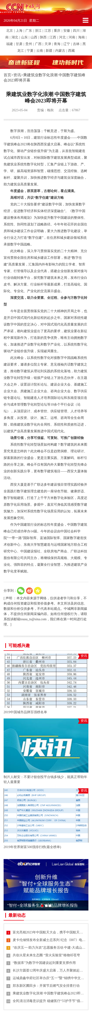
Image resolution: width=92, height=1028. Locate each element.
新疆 (49, 50)
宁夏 (30, 50)
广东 (28, 30)
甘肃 (19, 44)
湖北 (14, 37)
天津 (47, 44)
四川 (76, 30)
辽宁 (66, 44)
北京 (9, 30)
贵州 (28, 44)
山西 (34, 37)
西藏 (71, 50)
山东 (24, 37)
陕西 (43, 37)
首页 (7, 75)
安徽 (66, 30)
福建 (9, 44)
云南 (39, 50)
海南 (81, 37)
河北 (62, 37)
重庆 (57, 30)
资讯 (17, 75)
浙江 (38, 30)
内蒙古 (60, 50)
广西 (38, 44)
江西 (52, 37)
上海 (19, 30)
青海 (57, 44)
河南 (72, 37)
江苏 (47, 30)
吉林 (76, 44)
